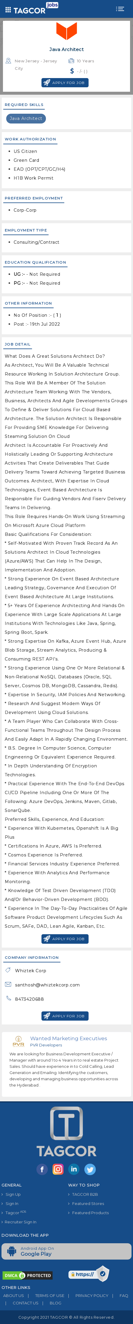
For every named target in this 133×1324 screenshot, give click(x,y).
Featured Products (88, 1212)
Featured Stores (86, 1203)
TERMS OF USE (44, 1295)
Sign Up (11, 1194)
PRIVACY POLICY (86, 1295)
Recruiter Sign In (18, 1222)
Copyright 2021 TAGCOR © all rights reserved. (66, 1317)
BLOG (50, 1303)
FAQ (118, 1295)
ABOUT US (12, 1295)
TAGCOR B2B (83, 1194)
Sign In (9, 1203)
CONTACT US (20, 1303)
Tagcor (13, 1212)
